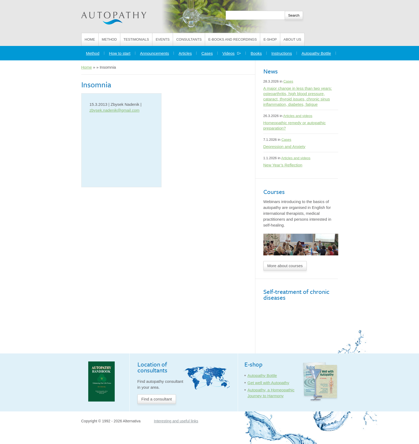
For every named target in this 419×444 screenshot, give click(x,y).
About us (292, 39)
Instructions (281, 53)
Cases (207, 53)
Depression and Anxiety (284, 146)
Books (256, 53)
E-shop (270, 39)
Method (109, 39)
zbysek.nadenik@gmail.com (115, 110)
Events (163, 39)
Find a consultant (156, 399)
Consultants (189, 39)
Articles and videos (297, 116)
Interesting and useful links (176, 421)
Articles (185, 53)
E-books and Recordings (232, 39)
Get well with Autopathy (268, 382)
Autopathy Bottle (316, 53)
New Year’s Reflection (282, 165)
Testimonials (136, 39)
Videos (231, 53)
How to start (119, 53)
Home (90, 39)
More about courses (285, 265)
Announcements (154, 53)
